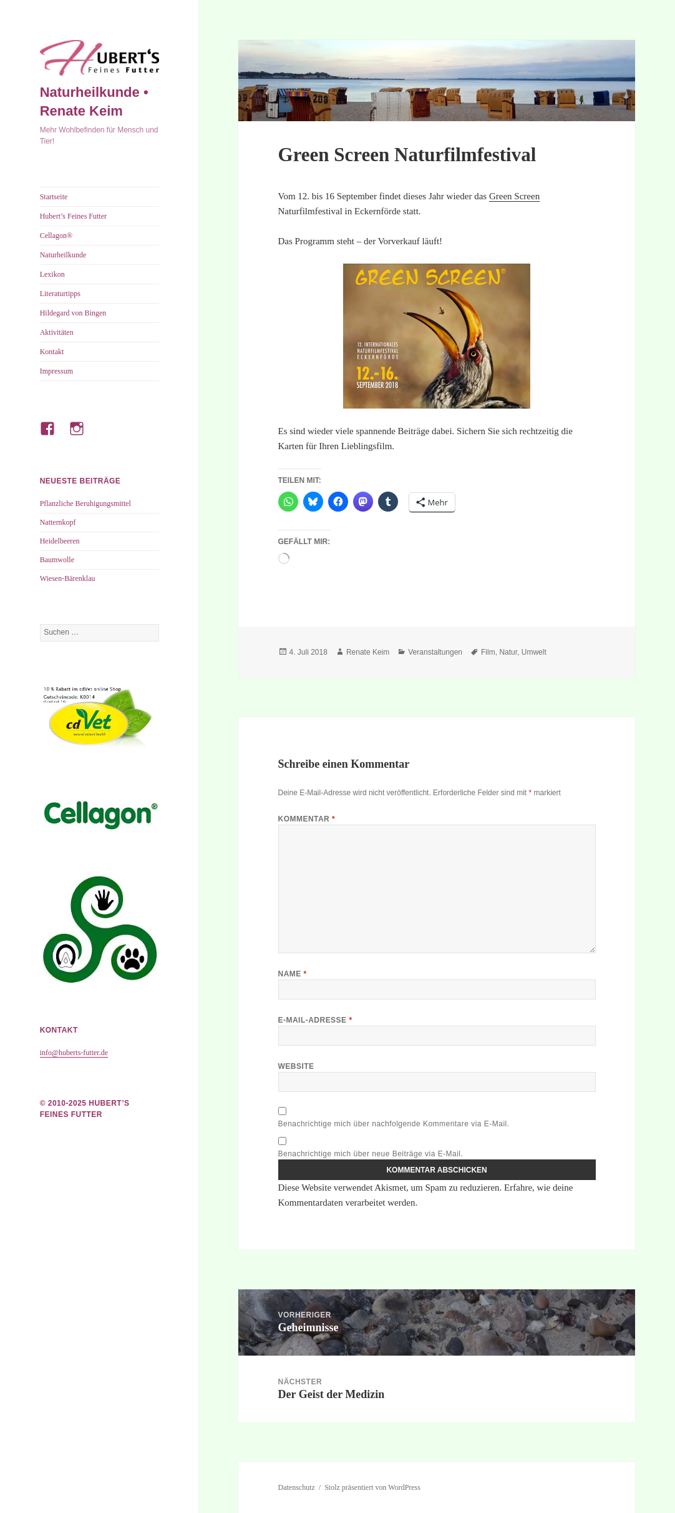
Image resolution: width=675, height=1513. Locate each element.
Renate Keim (367, 652)
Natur (508, 652)
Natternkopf (58, 522)
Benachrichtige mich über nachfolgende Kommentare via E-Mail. (394, 1123)
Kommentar (307, 819)
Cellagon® (56, 235)
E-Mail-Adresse (315, 1020)
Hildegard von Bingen (73, 313)
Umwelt (534, 652)
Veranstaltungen (435, 652)
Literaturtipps (60, 293)
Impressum (56, 371)
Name (292, 974)
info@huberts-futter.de (74, 1052)
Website (296, 1066)
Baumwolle (57, 559)
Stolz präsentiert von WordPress (372, 1487)
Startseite (54, 196)
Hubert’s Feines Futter (73, 216)
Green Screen (514, 196)
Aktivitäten (57, 332)
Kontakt (52, 351)
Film (488, 652)
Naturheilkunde (63, 255)
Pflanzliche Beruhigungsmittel (85, 503)
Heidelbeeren (60, 541)
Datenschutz (296, 1487)
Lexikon (52, 274)
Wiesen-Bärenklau (67, 578)
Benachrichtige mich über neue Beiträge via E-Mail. (371, 1153)
